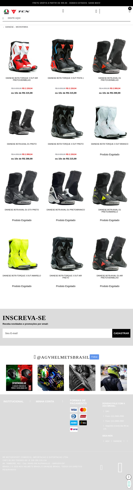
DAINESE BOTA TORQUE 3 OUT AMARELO (22, 276)
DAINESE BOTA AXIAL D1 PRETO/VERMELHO (109, 79)
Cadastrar (121, 333)
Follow (94, 357)
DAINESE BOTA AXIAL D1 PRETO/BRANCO (66, 210)
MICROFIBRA (22, 27)
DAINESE (9, 27)
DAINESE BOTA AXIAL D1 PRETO (22, 144)
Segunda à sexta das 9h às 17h (115, 427)
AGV (106, 441)
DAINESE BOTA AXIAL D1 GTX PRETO (22, 210)
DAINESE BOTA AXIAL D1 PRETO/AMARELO (109, 211)
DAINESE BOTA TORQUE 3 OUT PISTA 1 (66, 78)
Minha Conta (83, 11)
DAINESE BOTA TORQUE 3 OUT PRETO (66, 144)
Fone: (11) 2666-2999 (113, 416)
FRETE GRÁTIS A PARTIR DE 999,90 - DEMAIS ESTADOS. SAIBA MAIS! (66, 3)
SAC (106, 411)
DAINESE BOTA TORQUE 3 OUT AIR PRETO (66, 277)
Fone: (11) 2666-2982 (113, 421)
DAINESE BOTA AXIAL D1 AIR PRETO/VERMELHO (110, 277)
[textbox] (69, 18)
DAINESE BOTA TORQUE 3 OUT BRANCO (109, 144)
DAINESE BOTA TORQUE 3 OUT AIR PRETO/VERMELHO (22, 79)
